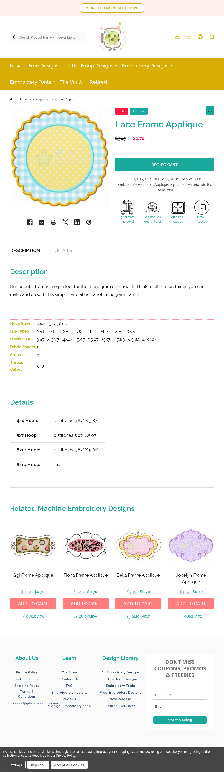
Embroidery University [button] (69, 692)
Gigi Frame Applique (33, 575)
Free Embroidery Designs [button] (120, 692)
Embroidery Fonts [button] (120, 686)
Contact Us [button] (69, 679)
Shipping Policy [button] (26, 686)
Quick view (33, 617)
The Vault (71, 82)
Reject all (38, 765)
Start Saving (180, 720)
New (15, 66)
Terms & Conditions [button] (27, 694)
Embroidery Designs (145, 66)
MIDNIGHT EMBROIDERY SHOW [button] (112, 8)
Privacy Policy (65, 755)
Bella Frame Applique (138, 575)
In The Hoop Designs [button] (120, 679)
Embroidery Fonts (30, 82)
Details (62, 250)
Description (25, 250)
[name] (180, 695)
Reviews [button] (69, 699)
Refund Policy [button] (27, 679)
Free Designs (43, 66)
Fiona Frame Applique (86, 575)
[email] (180, 706)
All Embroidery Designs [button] (120, 672)
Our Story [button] (69, 672)
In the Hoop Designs (90, 66)
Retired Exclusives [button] (120, 706)
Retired (98, 82)
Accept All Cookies (69, 765)
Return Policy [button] (27, 672)
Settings (15, 765)
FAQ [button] (69, 686)
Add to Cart (164, 164)
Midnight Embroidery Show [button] (69, 706)
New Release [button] (120, 699)
